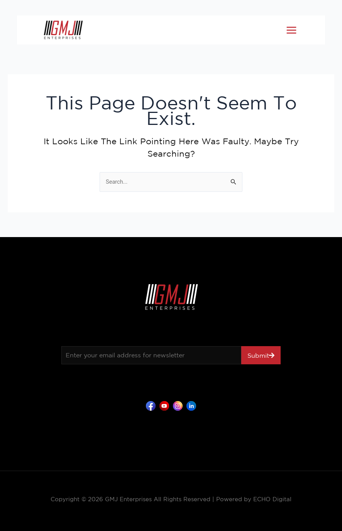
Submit (258, 355)
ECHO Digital (272, 499)
